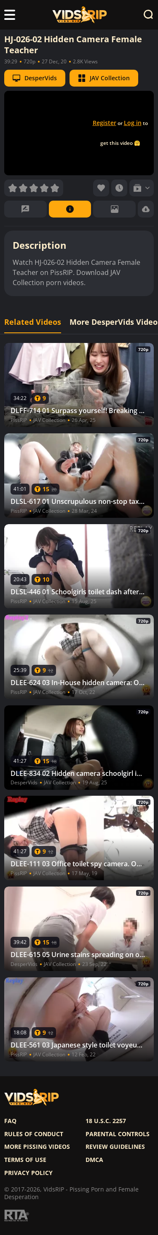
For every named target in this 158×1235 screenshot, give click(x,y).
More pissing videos (37, 1147)
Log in (133, 123)
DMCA (94, 1160)
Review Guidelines (115, 1147)
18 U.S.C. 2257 (106, 1121)
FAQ (10, 1121)
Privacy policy (28, 1173)
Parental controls (118, 1134)
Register (104, 123)
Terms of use (25, 1160)
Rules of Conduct (33, 1134)
